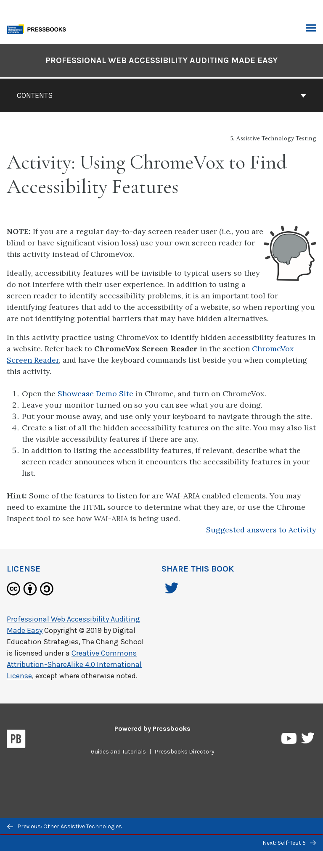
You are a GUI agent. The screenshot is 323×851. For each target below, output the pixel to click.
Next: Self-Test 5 (289, 842)
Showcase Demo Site (95, 393)
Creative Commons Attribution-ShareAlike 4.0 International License (74, 664)
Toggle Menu (311, 29)
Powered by (152, 728)
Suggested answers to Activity (261, 530)
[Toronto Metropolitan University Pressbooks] (39, 28)
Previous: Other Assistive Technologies (64, 826)
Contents (161, 95)
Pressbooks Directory (184, 751)
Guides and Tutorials (118, 751)
